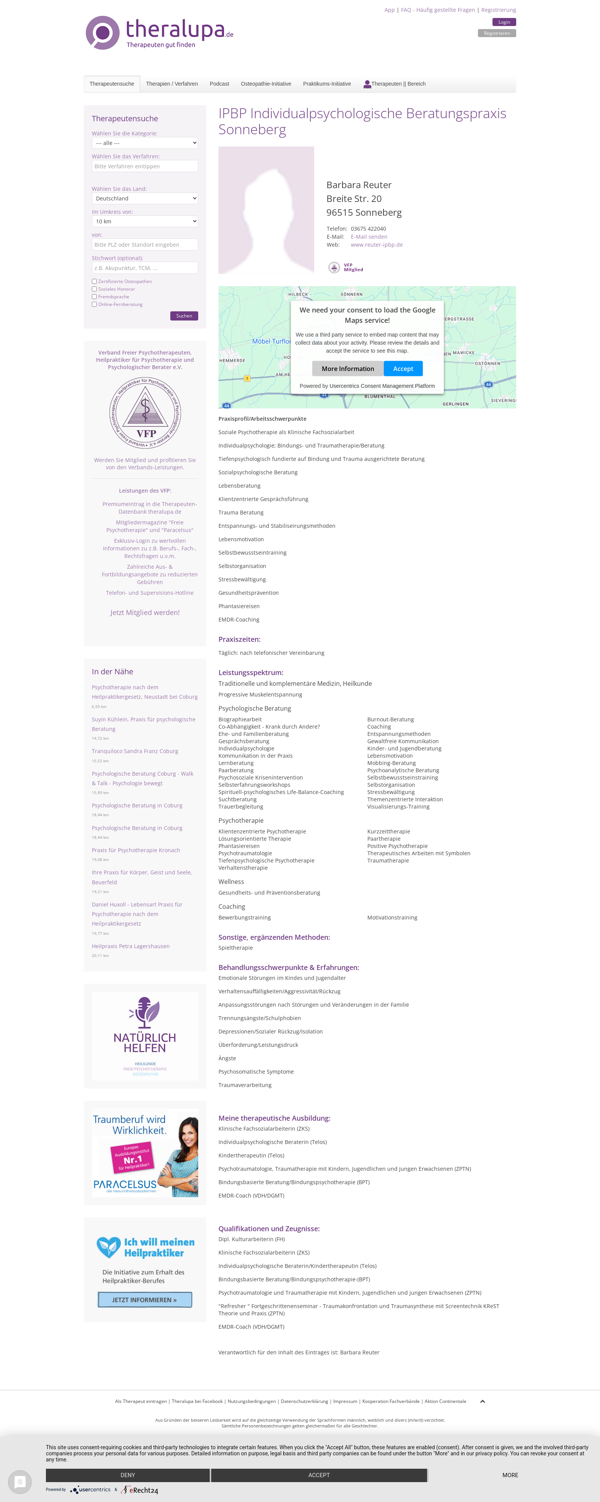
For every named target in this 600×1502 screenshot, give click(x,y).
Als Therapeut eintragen (141, 1401)
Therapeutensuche (112, 84)
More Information (348, 368)
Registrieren (497, 33)
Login (504, 22)
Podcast (219, 84)
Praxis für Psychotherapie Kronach (136, 850)
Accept (403, 368)
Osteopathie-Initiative (266, 84)
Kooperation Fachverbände (391, 1401)
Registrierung (498, 9)
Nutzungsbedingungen (252, 1401)
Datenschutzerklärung (304, 1401)
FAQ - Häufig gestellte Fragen (438, 9)
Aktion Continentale (445, 1401)
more (510, 1475)
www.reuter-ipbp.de (377, 244)
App (390, 9)
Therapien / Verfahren (172, 84)
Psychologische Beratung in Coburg (137, 805)
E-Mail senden (369, 236)
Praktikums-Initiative (327, 84)
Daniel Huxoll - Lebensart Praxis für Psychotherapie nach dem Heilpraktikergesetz (137, 914)
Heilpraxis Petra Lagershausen (131, 946)
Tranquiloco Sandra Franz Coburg (135, 751)
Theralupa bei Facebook (197, 1401)
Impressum (345, 1401)
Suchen (184, 315)
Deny (127, 1475)
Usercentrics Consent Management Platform (382, 385)
